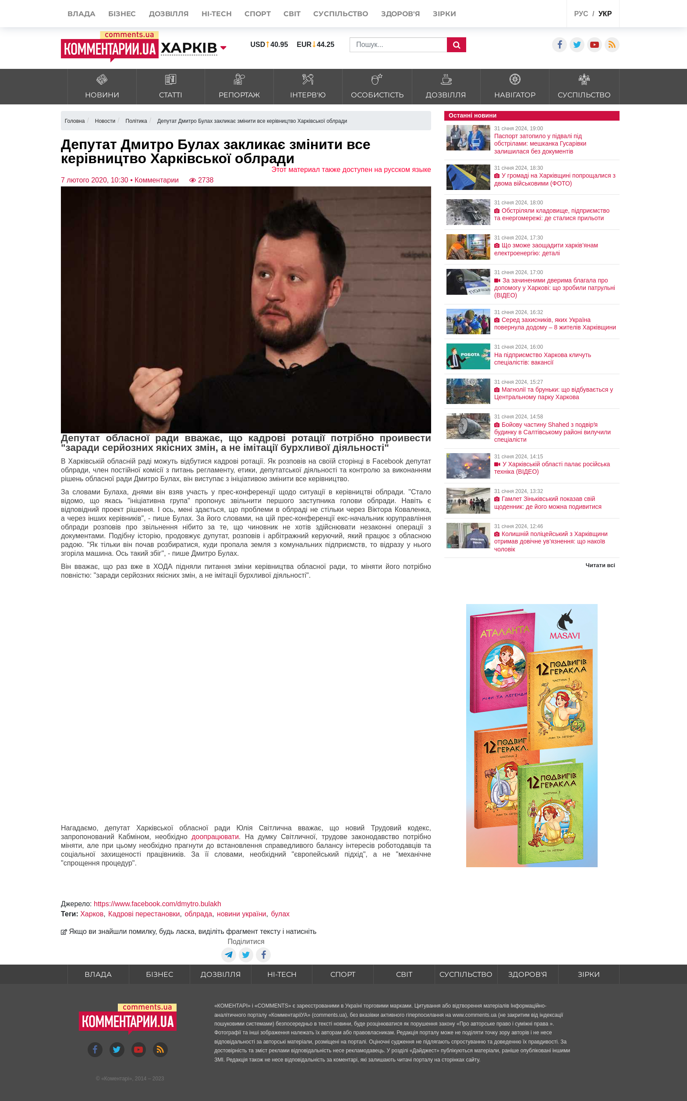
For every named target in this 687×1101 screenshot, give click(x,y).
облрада (198, 914)
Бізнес (159, 974)
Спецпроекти (527, 15)
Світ (404, 974)
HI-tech (282, 974)
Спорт (342, 974)
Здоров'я (527, 974)
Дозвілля (221, 974)
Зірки (589, 974)
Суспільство (465, 974)
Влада (98, 974)
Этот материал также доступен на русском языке (351, 169)
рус (581, 14)
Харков (91, 914)
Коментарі (116, 1079)
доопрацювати (215, 836)
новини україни (241, 914)
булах (280, 914)
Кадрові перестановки (144, 914)
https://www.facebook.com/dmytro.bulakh (157, 904)
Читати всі (600, 565)
